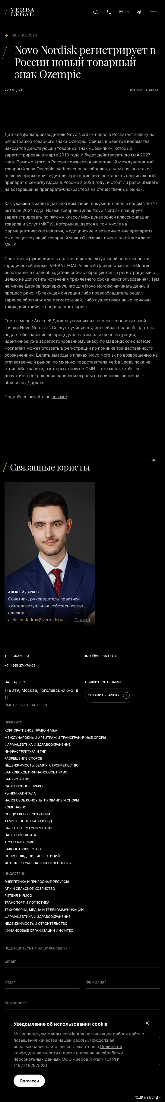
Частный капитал (22, 835)
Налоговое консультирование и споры (42, 800)
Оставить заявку (109, 695)
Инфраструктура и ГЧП (25, 751)
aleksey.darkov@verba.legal (36, 619)
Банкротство (17, 779)
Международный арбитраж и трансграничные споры (55, 737)
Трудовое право (19, 842)
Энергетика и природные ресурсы (37, 882)
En (126, 12)
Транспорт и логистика (27, 902)
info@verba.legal (102, 656)
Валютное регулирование (29, 828)
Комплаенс (15, 807)
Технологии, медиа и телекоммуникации (44, 910)
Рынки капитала (20, 793)
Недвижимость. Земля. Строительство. (42, 765)
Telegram (17, 656)
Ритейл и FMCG (18, 895)
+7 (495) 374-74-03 (20, 665)
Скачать (83, 619)
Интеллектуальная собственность (38, 863)
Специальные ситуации (27, 814)
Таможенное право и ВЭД (28, 821)
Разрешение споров (23, 758)
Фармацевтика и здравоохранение (38, 744)
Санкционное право (24, 786)
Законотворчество (23, 849)
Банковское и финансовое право (36, 772)
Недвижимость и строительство (36, 923)
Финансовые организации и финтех (39, 930)
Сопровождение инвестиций (32, 856)
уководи (40, 258)
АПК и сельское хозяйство (30, 888)
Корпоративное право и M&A (31, 730)
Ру (121, 12)
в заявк (39, 203)
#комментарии (144, 90)
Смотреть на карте (26, 705)
